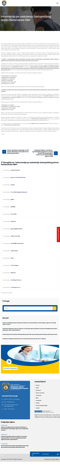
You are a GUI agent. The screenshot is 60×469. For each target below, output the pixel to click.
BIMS (37, 397)
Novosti (37, 385)
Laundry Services (15, 170)
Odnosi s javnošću (40, 392)
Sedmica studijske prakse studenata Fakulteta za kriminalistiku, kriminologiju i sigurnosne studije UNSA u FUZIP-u (29, 323)
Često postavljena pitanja (41, 405)
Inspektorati (38, 400)
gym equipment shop (16, 229)
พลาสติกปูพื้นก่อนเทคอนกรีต (17, 243)
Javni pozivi (38, 395)
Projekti (37, 402)
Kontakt (37, 408)
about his (13, 221)
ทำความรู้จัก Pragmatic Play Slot (19, 192)
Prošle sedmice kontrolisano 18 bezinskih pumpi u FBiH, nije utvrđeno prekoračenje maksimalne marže (30, 334)
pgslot (12, 199)
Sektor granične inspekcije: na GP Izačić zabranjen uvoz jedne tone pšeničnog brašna (18, 151)
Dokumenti (38, 390)
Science (13, 185)
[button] (57, 3)
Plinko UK (13, 272)
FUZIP (37, 387)
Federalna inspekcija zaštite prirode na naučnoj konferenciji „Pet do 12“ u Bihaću (24, 338)
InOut (12, 258)
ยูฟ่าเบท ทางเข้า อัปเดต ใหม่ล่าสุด (18, 177)
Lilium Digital (56, 459)
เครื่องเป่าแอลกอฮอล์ (15, 236)
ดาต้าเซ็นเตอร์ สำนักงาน (16, 280)
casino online (14, 250)
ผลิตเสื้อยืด (13, 207)
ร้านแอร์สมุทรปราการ (15, 287)
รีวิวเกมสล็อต (14, 214)
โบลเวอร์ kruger (14, 265)
